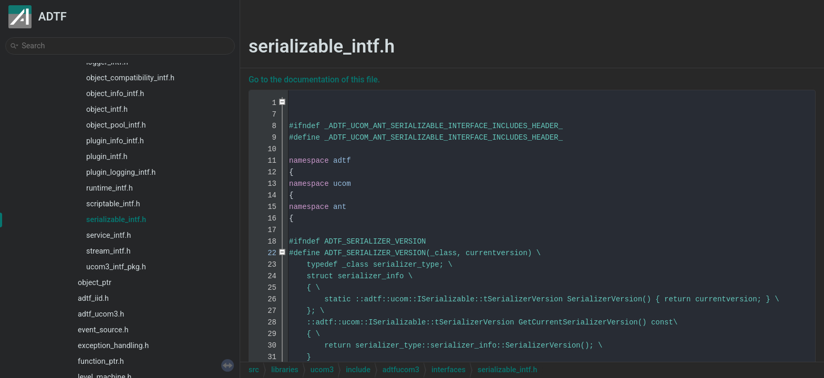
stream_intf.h (108, 251)
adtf (342, 160)
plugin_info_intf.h (115, 140)
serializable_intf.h (116, 219)
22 (265, 253)
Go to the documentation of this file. (314, 80)
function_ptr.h (101, 361)
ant (339, 207)
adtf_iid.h (93, 298)
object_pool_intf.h (116, 125)
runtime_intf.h (109, 188)
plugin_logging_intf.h (121, 172)
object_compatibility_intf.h (130, 78)
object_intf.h (107, 109)
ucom (342, 184)
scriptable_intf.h (113, 204)
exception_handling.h (113, 345)
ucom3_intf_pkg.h (116, 266)
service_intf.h (108, 235)
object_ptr (94, 282)
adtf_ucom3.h (101, 314)
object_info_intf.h (115, 93)
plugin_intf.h (106, 156)
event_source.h (103, 330)
